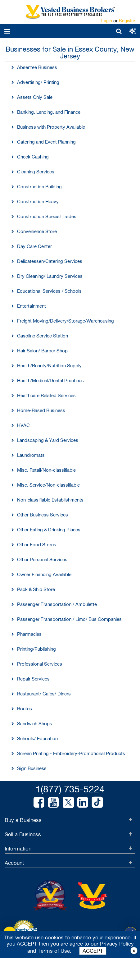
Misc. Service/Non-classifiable (48, 485)
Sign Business (32, 768)
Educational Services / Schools (49, 291)
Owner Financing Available (44, 574)
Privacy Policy (117, 944)
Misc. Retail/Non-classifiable (46, 470)
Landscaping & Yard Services (47, 440)
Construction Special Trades (46, 216)
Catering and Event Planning (46, 141)
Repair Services (33, 678)
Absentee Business (37, 67)
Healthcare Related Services (46, 395)
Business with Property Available (51, 127)
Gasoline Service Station (42, 335)
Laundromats (31, 455)
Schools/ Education (37, 738)
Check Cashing (33, 156)
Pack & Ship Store (36, 589)
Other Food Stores (36, 544)
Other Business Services (42, 514)
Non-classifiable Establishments (50, 499)
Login (106, 20)
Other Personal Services (42, 559)
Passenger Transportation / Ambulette (57, 604)
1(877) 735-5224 (70, 788)
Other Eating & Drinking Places (48, 529)
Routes (24, 708)
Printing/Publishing (36, 649)
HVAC (23, 425)
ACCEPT (93, 951)
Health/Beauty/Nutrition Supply (49, 365)
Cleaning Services (35, 171)
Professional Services (39, 664)
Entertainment (31, 306)
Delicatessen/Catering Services (49, 261)
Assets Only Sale (34, 97)
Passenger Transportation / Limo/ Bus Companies (69, 619)
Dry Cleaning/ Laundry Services (50, 276)
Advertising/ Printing (38, 82)
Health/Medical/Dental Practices (50, 380)
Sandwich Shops (34, 723)
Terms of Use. (54, 951)
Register (127, 20)
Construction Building (39, 186)
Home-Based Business (41, 410)
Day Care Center (34, 246)
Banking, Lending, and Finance (48, 112)
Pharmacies (29, 634)
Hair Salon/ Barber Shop (42, 350)
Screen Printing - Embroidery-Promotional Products (71, 753)
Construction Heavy (38, 201)
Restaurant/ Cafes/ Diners (44, 693)
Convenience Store (37, 231)
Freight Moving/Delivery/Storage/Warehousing (65, 320)
